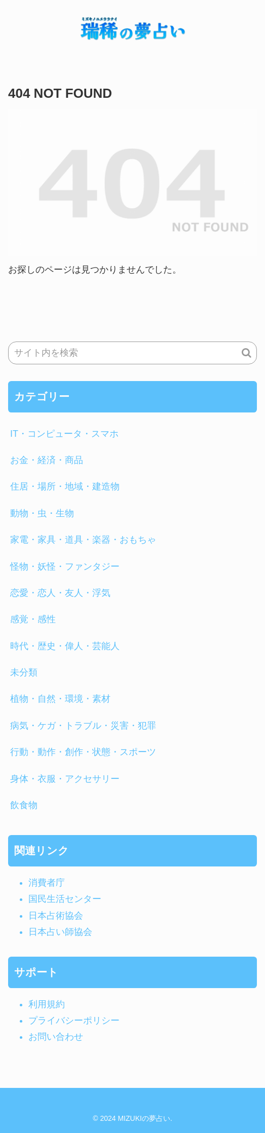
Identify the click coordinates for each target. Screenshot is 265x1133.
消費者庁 (46, 883)
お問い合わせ (55, 1037)
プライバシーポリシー (74, 1020)
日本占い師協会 (60, 932)
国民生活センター (64, 899)
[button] (246, 353)
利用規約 (46, 1004)
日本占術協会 (55, 916)
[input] (132, 353)
